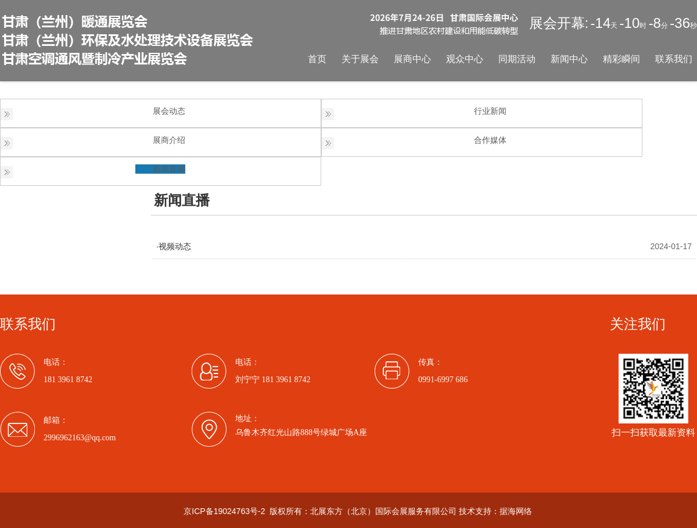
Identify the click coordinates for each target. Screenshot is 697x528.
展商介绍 (169, 140)
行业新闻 (490, 111)
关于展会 (360, 59)
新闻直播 (169, 169)
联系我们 (673, 59)
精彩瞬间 (621, 59)
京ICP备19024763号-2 (224, 511)
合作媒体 (490, 140)
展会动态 (169, 111)
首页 (317, 59)
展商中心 (412, 59)
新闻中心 (569, 59)
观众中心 (464, 59)
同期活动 (517, 59)
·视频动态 (173, 246)
